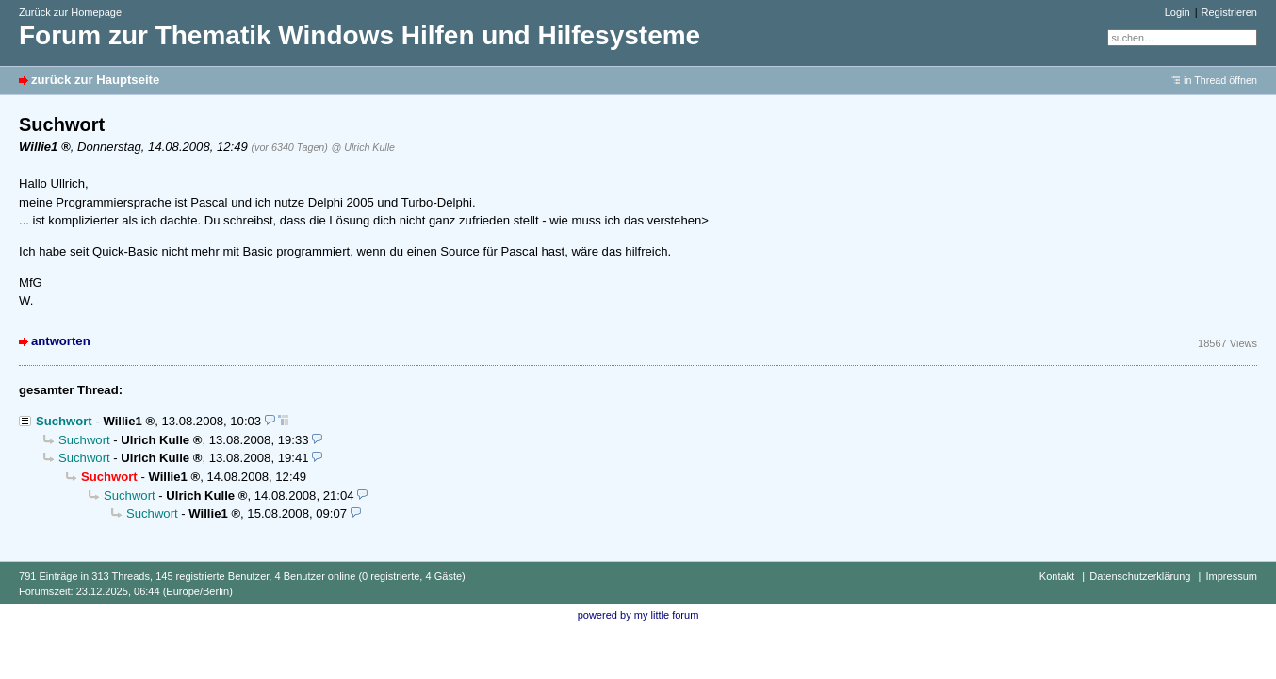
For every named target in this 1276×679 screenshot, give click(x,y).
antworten (60, 341)
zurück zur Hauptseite (95, 80)
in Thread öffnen (1220, 80)
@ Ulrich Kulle (363, 147)
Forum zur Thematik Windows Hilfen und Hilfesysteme (359, 35)
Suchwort (64, 421)
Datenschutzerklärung (1139, 576)
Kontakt (1056, 576)
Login (1177, 12)
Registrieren (1229, 12)
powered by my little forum (638, 615)
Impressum (1231, 576)
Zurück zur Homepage (70, 12)
